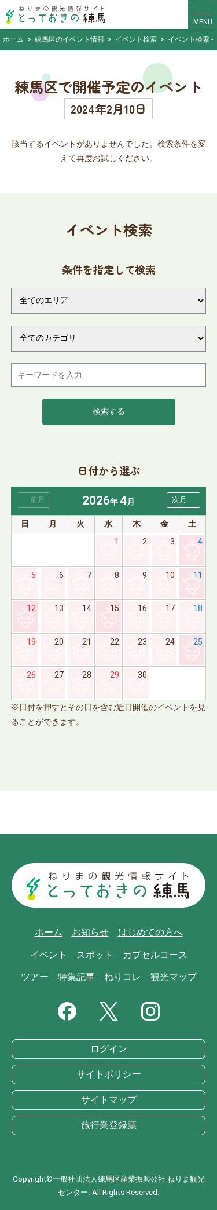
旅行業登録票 (109, 1125)
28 (86, 675)
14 (86, 608)
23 (142, 642)
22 (114, 642)
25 (198, 642)
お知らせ (90, 933)
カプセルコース (155, 955)
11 (198, 575)
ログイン (108, 1049)
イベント (48, 955)
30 (142, 675)
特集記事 (76, 977)
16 (142, 608)
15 (114, 608)
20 (59, 642)
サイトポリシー (108, 1074)
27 (59, 675)
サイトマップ (109, 1100)
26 (31, 675)
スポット (94, 955)
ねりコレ (122, 977)
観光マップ (173, 977)
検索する (109, 411)
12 (31, 608)
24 (170, 642)
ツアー (35, 977)
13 (59, 608)
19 (31, 642)
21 (86, 642)
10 (170, 575)
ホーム (48, 933)
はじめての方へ (150, 933)
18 (198, 608)
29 (114, 675)
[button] (183, 500)
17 (170, 608)
